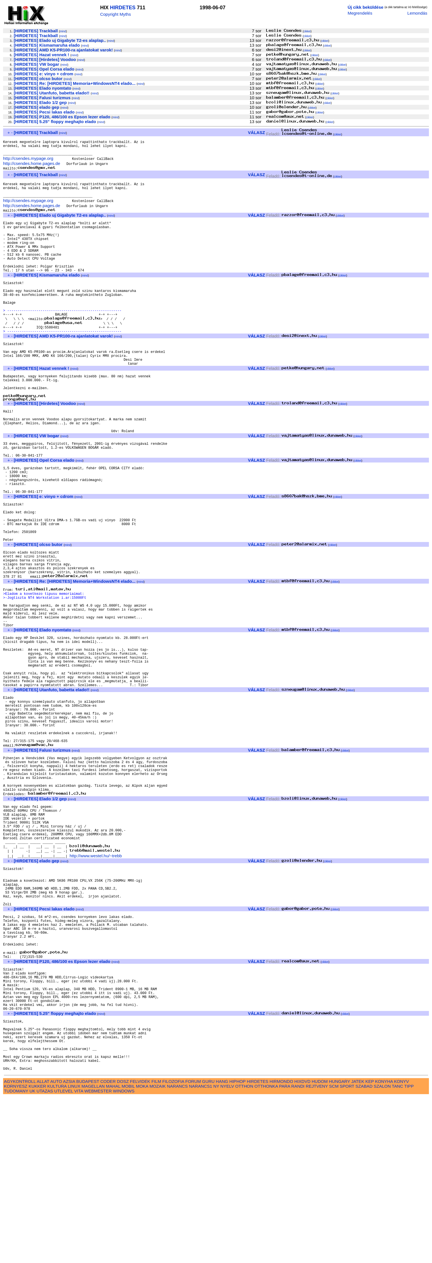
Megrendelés (360, 13)
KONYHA (384, 1247)
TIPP (408, 1252)
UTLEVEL (63, 1256)
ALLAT (43, 1247)
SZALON (382, 1252)
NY (216, 1252)
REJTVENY (317, 1252)
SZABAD (364, 1252)
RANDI (297, 1252)
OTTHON (244, 1252)
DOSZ (123, 1247)
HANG (222, 1247)
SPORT (347, 1252)
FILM (156, 1247)
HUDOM (320, 1247)
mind (63, 31)
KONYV (401, 1247)
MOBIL (128, 1252)
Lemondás (417, 13)
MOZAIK (158, 1252)
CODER (108, 1247)
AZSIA (69, 1247)
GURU (208, 1247)
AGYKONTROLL (20, 1247)
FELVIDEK (140, 1247)
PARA (284, 1252)
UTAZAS (44, 1256)
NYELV (227, 1252)
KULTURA (56, 1252)
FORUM (193, 1247)
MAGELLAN (93, 1252)
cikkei (307, 31)
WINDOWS (124, 1256)
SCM (334, 1252)
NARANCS (177, 1252)
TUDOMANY (16, 1256)
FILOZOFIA (173, 1247)
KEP (370, 1247)
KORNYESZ (15, 1252)
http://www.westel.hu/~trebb (96, 980)
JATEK (357, 1247)
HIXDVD (302, 1247)
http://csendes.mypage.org (28, 162)
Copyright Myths (115, 14)
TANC (397, 1252)
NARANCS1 (200, 1252)
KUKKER (37, 1252)
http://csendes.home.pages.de (31, 167)
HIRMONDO (281, 1247)
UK (32, 1256)
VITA (78, 1256)
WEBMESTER (98, 1256)
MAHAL (113, 1252)
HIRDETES (122, 7)
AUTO (56, 1247)
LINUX (74, 1252)
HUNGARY (339, 1247)
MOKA (142, 1252)
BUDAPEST (87, 1247)
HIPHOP (237, 1247)
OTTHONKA (266, 1252)
